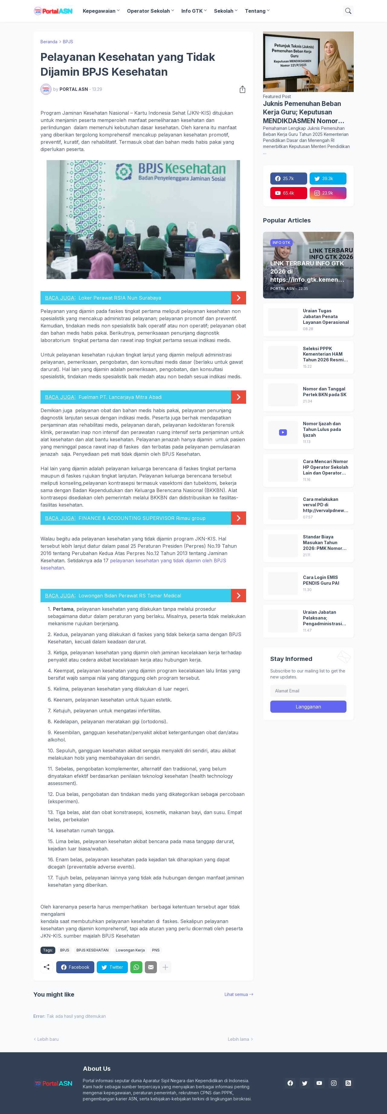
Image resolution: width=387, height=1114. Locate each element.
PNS (156, 950)
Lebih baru (48, 1039)
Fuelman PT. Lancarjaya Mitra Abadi (120, 397)
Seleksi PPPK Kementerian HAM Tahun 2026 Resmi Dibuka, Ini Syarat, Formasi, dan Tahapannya (323, 354)
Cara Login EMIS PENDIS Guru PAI (321, 580)
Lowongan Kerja (130, 950)
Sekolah (223, 11)
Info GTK (192, 11)
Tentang (255, 11)
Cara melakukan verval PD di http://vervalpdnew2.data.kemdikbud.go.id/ (325, 505)
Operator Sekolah (148, 11)
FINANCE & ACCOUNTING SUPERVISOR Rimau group (142, 518)
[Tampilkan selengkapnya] (165, 967)
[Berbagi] (240, 89)
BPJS (68, 41)
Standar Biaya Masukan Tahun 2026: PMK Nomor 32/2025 (322, 542)
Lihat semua (236, 994)
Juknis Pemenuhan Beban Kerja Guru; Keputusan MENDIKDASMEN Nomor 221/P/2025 (302, 112)
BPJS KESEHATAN (92, 950)
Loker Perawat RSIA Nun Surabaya (120, 298)
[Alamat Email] (308, 691)
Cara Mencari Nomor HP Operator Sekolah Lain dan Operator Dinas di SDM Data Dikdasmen (325, 467)
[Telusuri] (348, 10)
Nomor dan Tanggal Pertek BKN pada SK (324, 391)
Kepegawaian (99, 11)
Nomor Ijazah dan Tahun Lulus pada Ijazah (322, 429)
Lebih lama (238, 1039)
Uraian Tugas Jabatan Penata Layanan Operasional (326, 316)
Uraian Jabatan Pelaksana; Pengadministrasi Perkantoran (322, 618)
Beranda (49, 41)
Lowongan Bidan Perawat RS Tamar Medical (130, 596)
